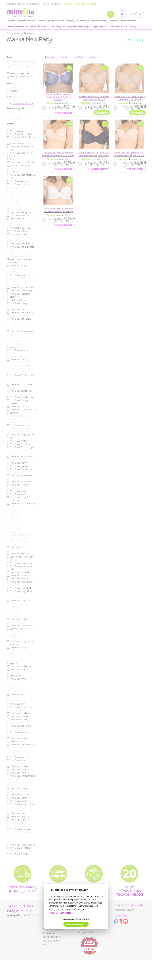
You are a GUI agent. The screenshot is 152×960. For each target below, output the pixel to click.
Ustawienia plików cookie (76, 919)
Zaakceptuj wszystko (76, 924)
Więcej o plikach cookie (60, 912)
